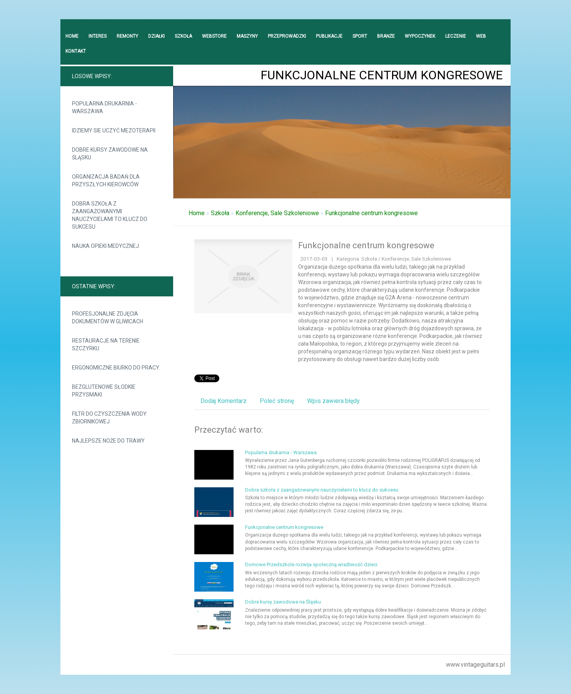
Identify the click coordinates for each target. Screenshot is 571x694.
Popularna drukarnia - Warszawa (104, 107)
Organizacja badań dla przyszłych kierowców (106, 180)
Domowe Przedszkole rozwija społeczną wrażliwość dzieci (311, 564)
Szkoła (220, 213)
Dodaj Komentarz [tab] (223, 401)
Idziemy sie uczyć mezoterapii (113, 130)
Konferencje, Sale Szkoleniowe (277, 213)
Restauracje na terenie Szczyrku (106, 344)
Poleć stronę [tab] (277, 401)
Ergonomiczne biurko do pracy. (116, 368)
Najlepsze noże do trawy (108, 441)
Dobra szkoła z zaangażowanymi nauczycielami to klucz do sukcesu (109, 215)
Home (197, 213)
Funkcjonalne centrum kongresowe (371, 213)
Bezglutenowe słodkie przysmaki (103, 391)
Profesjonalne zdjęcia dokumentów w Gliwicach (107, 317)
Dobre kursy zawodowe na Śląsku (110, 154)
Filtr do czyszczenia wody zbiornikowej (109, 418)
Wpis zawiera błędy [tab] (333, 401)
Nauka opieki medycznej (105, 246)
